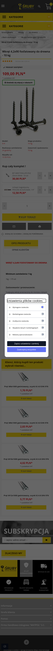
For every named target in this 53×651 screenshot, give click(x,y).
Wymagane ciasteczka (21, 307)
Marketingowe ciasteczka (22, 314)
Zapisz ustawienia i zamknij (26, 343)
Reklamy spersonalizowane (23, 335)
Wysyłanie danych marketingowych (25, 328)
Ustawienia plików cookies (25, 300)
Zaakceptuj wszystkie (26, 349)
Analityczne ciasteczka (21, 321)
